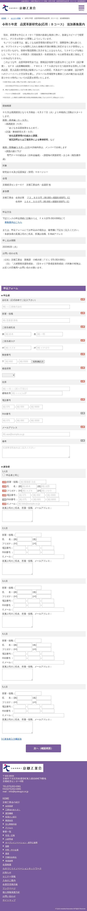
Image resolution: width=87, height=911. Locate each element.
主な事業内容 (11, 824)
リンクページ (9, 888)
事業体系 (9, 820)
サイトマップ (9, 900)
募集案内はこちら (13, 222)
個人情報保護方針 (11, 892)
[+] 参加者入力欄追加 (11, 739)
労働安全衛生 (11, 857)
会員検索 (7, 864)
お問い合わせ (9, 896)
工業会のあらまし (12, 810)
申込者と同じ (11, 475)
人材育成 (9, 839)
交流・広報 (10, 835)
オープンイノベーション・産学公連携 (21, 842)
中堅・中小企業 (12, 850)
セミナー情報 (16, 18)
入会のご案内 (9, 880)
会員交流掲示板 (10, 884)
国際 (7, 846)
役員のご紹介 (11, 817)
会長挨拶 (9, 806)
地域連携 (9, 861)
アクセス (9, 828)
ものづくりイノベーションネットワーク (22, 868)
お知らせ (7, 872)
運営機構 (9, 813)
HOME (3, 18)
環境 (7, 853)
